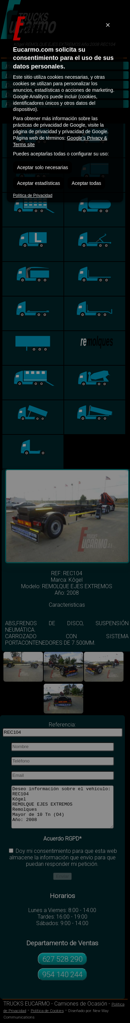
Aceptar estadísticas (38, 183)
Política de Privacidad (32, 195)
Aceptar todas (86, 183)
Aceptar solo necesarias (42, 167)
